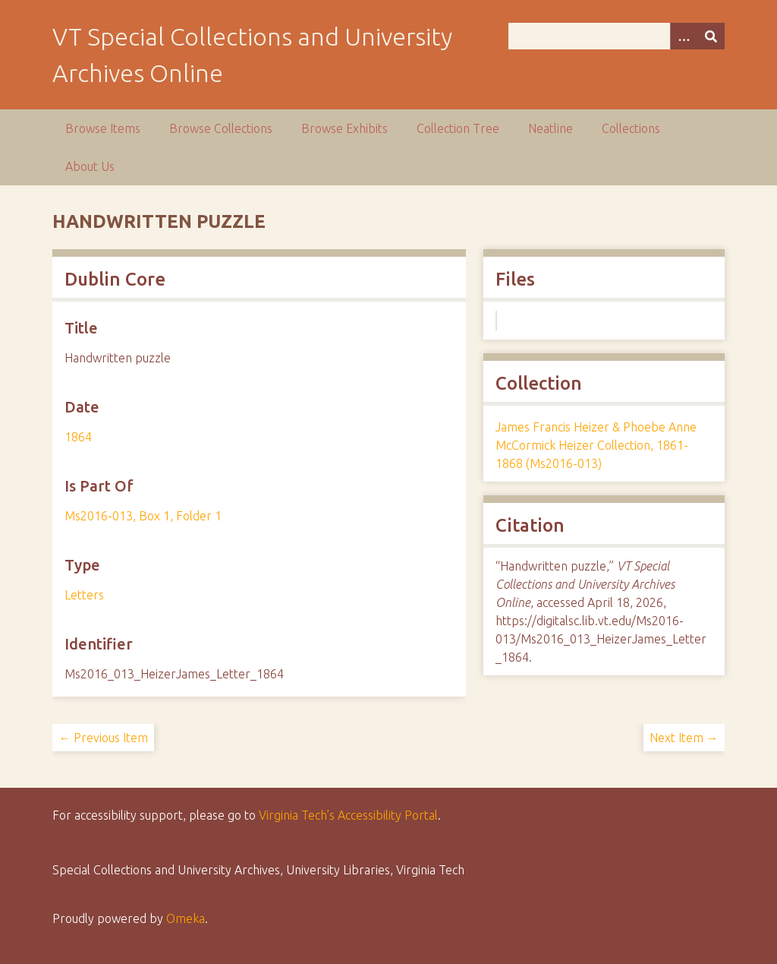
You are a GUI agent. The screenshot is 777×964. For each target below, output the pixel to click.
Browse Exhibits (344, 128)
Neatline (550, 128)
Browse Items (102, 128)
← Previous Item (103, 737)
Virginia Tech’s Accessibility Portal (348, 815)
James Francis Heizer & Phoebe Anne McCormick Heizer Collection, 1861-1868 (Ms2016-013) (596, 445)
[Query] (616, 36)
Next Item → (684, 737)
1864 (78, 437)
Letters (84, 595)
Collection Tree (458, 128)
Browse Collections (220, 128)
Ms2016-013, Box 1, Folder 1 (143, 516)
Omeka (185, 918)
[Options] (683, 36)
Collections (631, 128)
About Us (90, 166)
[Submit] (711, 36)
